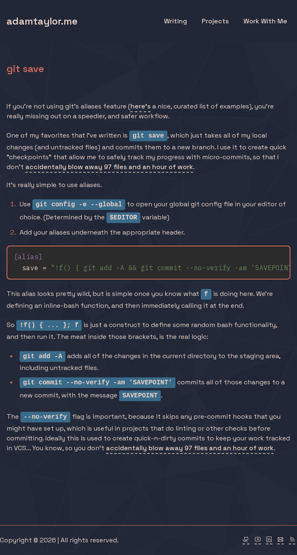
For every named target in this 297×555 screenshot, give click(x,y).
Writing (175, 21)
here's (140, 106)
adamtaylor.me (42, 21)
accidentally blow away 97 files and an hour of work (109, 166)
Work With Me (265, 21)
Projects (215, 21)
